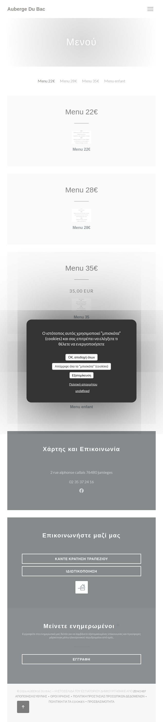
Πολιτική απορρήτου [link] (83, 384)
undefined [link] (82, 391)
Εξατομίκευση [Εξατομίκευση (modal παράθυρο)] (81, 375)
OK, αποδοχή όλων (81, 357)
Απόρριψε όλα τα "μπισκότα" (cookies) (81, 366)
